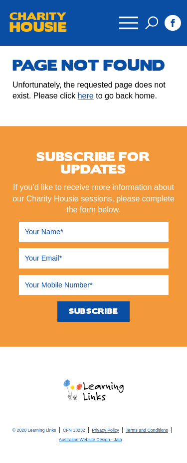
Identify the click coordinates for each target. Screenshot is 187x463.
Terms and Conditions (147, 430)
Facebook (173, 23)
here (86, 96)
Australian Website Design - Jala (90, 439)
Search (151, 22)
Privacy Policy (105, 430)
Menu (128, 17)
